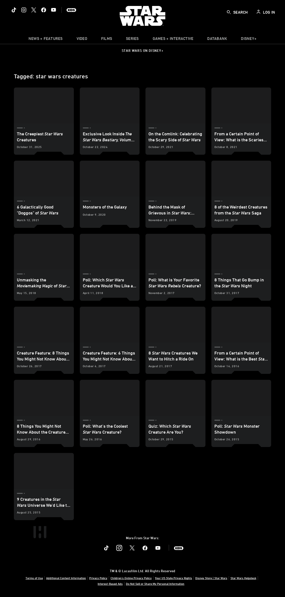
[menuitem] (82, 39)
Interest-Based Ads (110, 583)
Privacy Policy (98, 578)
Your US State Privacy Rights (173, 578)
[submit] (228, 12)
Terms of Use (34, 578)
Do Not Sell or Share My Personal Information (155, 583)
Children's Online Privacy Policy (131, 578)
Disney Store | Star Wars (211, 578)
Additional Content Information (66, 578)
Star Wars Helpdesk (243, 578)
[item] (46, 39)
